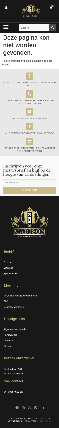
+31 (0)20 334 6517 (13, 392)
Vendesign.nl (44, 421)
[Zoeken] (52, 27)
